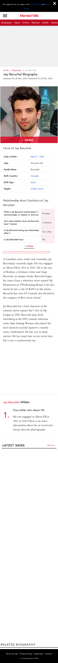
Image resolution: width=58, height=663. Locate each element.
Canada (35, 176)
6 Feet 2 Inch (37, 189)
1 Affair (29, 246)
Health (45, 22)
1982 (41, 156)
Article (26, 22)
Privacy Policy (35, 4)
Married (35, 22)
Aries (33, 182)
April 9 (34, 156)
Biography (6, 22)
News (17, 22)
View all (51, 445)
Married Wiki (29, 16)
